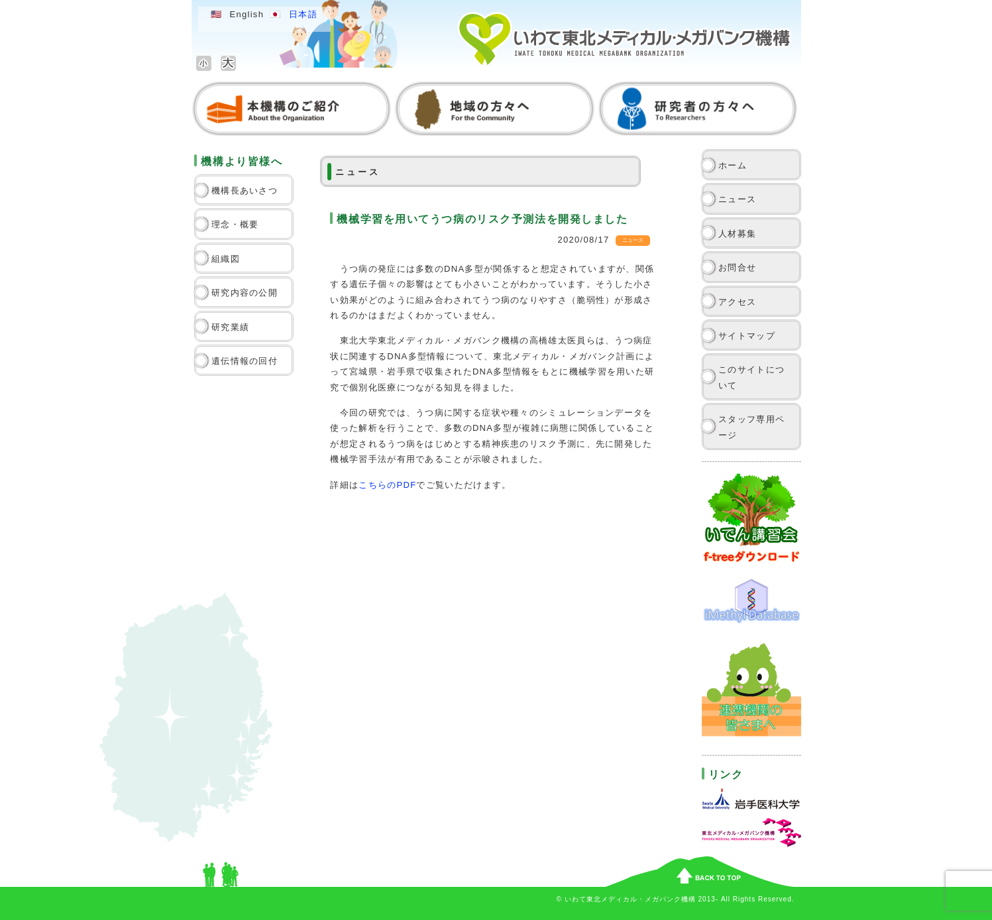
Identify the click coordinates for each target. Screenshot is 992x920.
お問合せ (737, 267)
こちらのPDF (387, 485)
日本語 (303, 14)
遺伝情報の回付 (244, 361)
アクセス (737, 302)
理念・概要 (235, 224)
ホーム (732, 165)
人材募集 (737, 234)
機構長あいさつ (244, 191)
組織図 (225, 259)
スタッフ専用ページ (751, 426)
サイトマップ (746, 336)
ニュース (737, 199)
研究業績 (230, 327)
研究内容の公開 (244, 293)
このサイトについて (751, 377)
